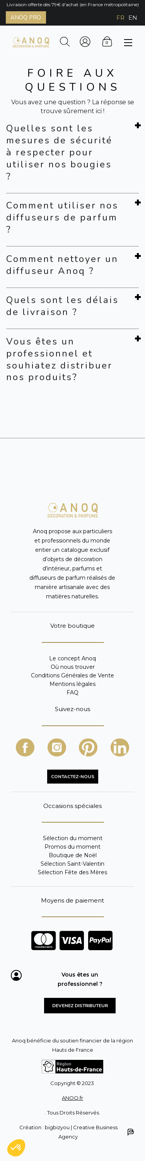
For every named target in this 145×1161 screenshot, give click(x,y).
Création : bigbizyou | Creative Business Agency (76, 1132)
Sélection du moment (72, 838)
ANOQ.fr (72, 1098)
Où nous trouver (73, 666)
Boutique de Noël (73, 855)
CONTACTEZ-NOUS (72, 776)
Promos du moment (72, 846)
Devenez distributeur (80, 1006)
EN (132, 17)
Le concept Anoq (72, 658)
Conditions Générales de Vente (72, 675)
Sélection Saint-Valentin (72, 863)
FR (120, 17)
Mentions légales (72, 683)
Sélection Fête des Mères (72, 872)
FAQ (72, 692)
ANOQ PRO (25, 17)
